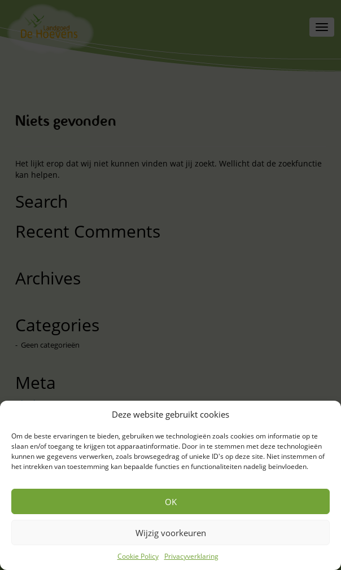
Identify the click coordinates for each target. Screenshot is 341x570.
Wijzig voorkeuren (170, 532)
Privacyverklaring (191, 556)
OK (171, 501)
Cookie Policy (138, 556)
